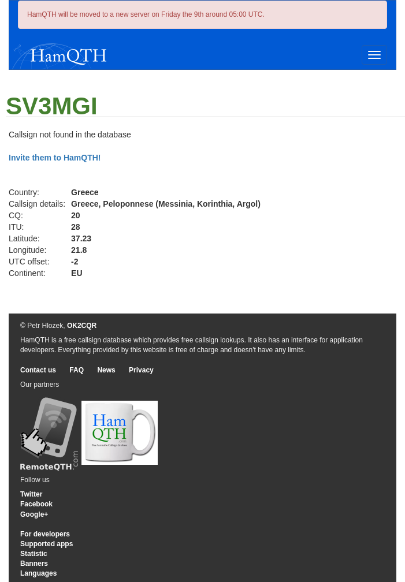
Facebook (36, 504)
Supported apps (46, 544)
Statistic (33, 554)
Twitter (31, 494)
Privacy (141, 370)
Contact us (38, 370)
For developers (45, 534)
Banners (34, 563)
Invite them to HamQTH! (55, 157)
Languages (38, 573)
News (106, 370)
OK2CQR (81, 326)
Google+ (34, 514)
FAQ (76, 370)
